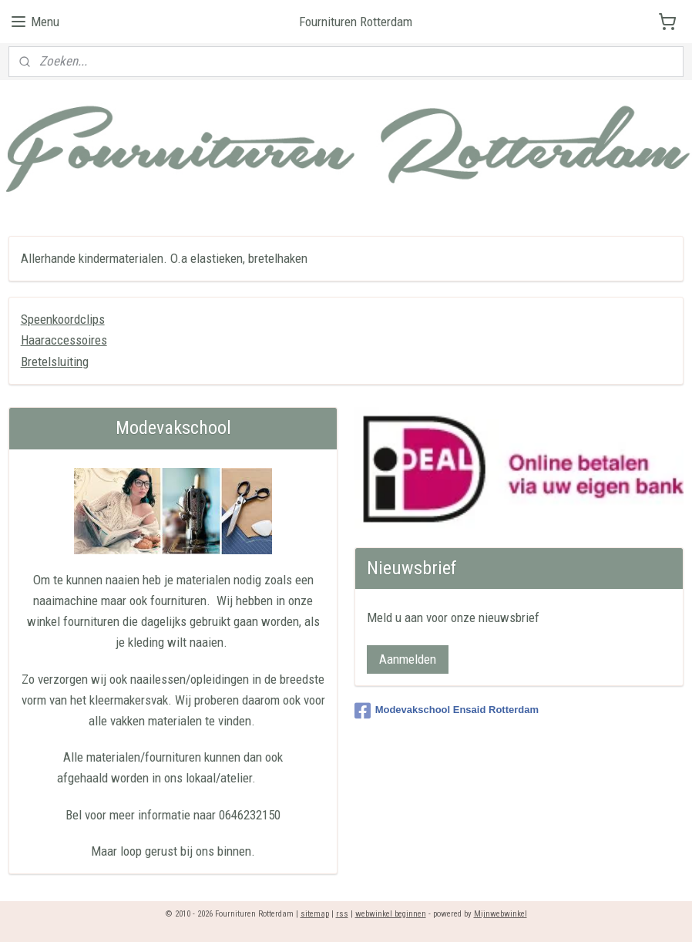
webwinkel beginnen (390, 914)
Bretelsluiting (55, 360)
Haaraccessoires (64, 340)
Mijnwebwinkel (500, 914)
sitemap (315, 914)
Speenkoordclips (63, 319)
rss (342, 914)
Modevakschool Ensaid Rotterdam (446, 710)
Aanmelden (407, 659)
